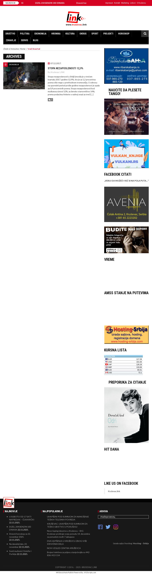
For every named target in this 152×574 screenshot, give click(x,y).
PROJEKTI (108, 33)
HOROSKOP (123, 33)
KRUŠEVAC (126, 275)
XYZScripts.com (90, 572)
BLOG (35, 40)
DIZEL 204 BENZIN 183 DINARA (51, 3)
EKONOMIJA (40, 33)
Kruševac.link (114, 491)
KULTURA (70, 33)
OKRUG (83, 33)
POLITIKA (25, 33)
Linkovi (133, 3)
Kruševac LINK (58, 72)
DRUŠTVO (10, 33)
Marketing (125, 3)
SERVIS (24, 40)
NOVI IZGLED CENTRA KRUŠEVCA (64, 548)
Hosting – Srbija (141, 543)
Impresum (109, 3)
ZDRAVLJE (11, 40)
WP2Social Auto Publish (65, 572)
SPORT (94, 33)
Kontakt (117, 3)
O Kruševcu (141, 3)
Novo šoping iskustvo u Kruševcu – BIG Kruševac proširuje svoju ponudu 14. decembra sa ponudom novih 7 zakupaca (68, 534)
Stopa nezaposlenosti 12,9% (65, 68)
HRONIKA (56, 33)
